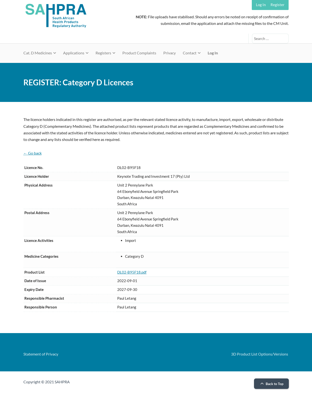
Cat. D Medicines (37, 52)
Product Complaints (139, 52)
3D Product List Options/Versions (259, 354)
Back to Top (271, 384)
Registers (103, 52)
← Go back (32, 153)
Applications (73, 52)
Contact (189, 52)
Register (277, 4)
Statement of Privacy (40, 354)
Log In (261, 4)
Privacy (169, 52)
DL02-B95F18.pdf (131, 272)
